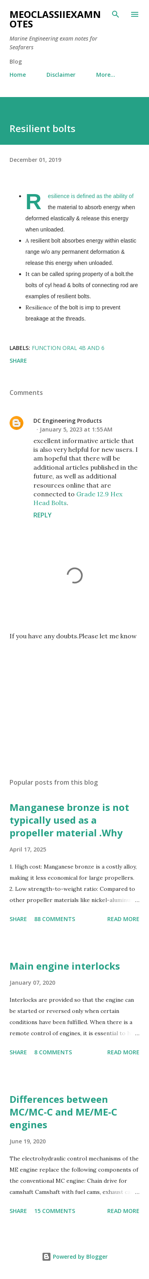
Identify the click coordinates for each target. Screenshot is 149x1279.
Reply (42, 515)
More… (105, 74)
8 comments (53, 1052)
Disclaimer (60, 74)
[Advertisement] (74, 702)
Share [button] (18, 360)
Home (18, 74)
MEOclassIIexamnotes (55, 19)
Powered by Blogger (75, 1256)
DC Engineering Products (67, 420)
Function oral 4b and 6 (68, 348)
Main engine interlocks (65, 965)
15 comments (54, 1211)
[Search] (115, 14)
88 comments (54, 919)
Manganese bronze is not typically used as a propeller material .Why (69, 820)
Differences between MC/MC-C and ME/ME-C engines (63, 1111)
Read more (123, 919)
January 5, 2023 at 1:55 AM (76, 429)
